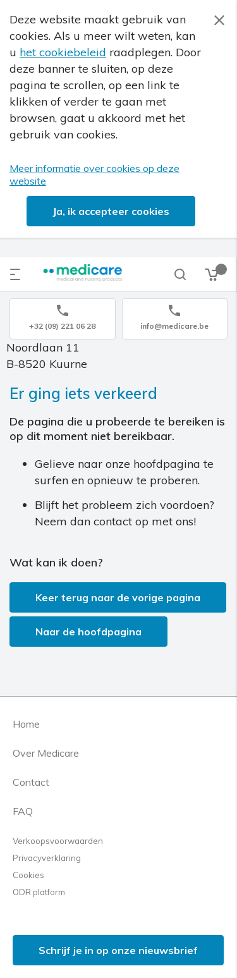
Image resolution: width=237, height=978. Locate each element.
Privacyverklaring (47, 858)
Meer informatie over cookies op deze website (94, 174)
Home (26, 724)
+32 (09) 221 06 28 (62, 326)
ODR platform (39, 892)
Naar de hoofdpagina (88, 631)
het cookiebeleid (63, 52)
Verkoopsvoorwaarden (58, 841)
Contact (31, 782)
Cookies (28, 875)
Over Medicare (46, 753)
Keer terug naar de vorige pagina (117, 597)
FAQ (23, 811)
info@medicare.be (174, 326)
